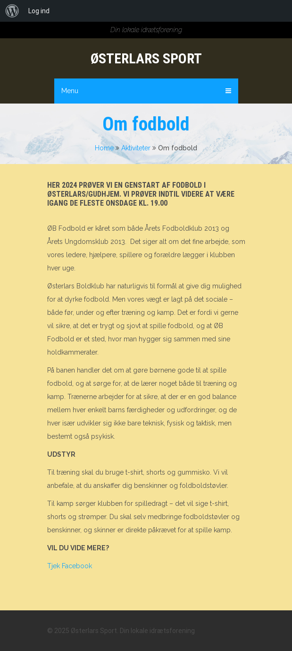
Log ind (39, 11)
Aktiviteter (135, 148)
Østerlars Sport (146, 58)
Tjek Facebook (69, 566)
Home (104, 148)
